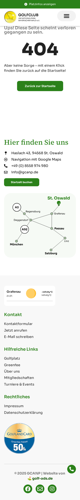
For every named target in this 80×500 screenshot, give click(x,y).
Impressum (13, 406)
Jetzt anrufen (15, 330)
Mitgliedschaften (19, 378)
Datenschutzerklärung (23, 412)
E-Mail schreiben (18, 337)
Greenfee (12, 365)
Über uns (12, 371)
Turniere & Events (19, 384)
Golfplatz (12, 358)
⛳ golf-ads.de (40, 478)
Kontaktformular (18, 324)
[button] (66, 16)
